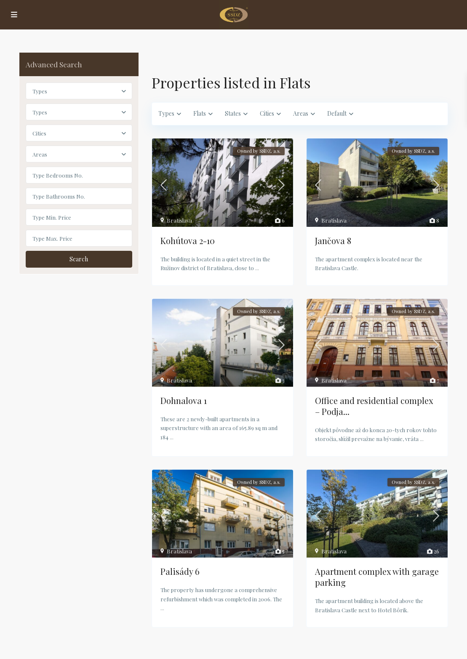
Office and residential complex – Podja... (374, 406)
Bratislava (179, 220)
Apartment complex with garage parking (377, 577)
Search (78, 259)
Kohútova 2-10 (187, 240)
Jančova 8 (333, 240)
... (257, 267)
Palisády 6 (180, 571)
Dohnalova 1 (183, 400)
